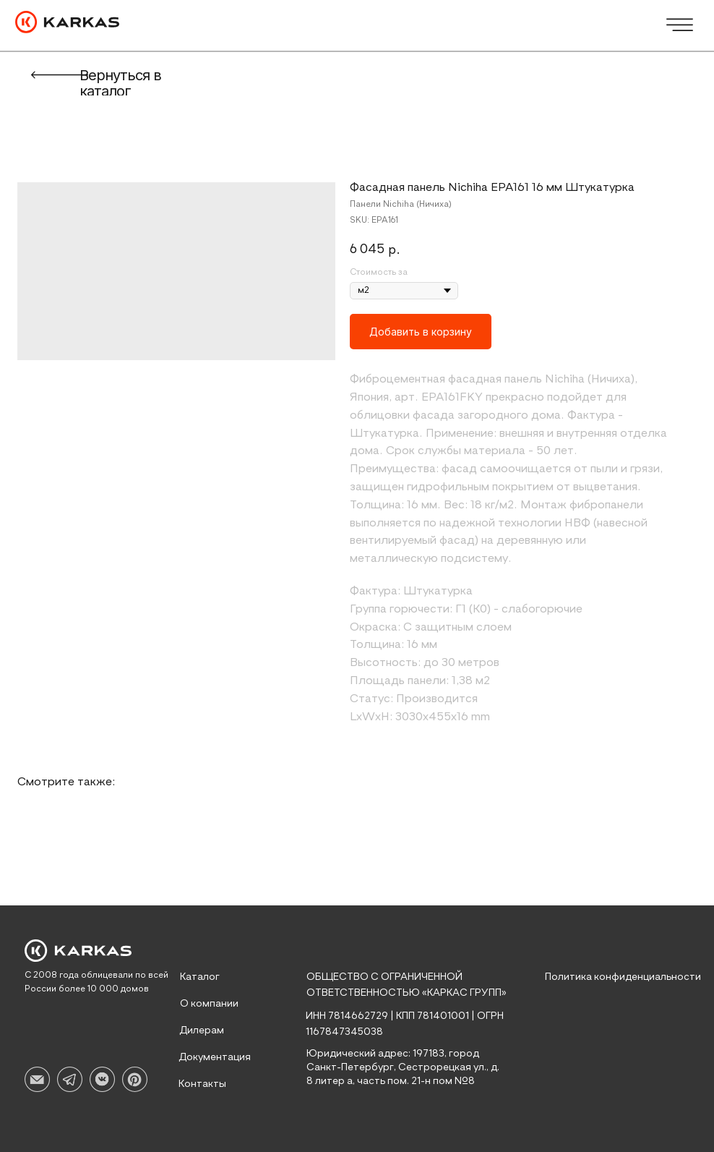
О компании (209, 1004)
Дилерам (201, 1030)
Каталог (200, 977)
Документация (214, 1057)
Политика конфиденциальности (623, 977)
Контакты (202, 1084)
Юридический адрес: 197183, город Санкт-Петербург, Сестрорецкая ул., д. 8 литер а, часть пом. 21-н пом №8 (402, 1067)
